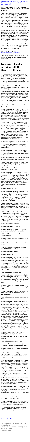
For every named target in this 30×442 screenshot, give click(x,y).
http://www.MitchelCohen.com (9, 419)
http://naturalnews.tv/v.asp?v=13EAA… (11, 52)
